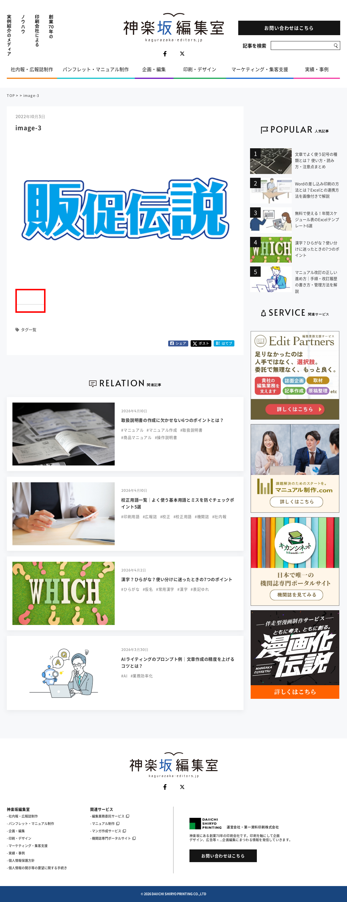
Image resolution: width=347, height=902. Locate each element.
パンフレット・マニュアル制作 (96, 69)
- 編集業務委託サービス (109, 816)
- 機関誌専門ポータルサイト (113, 838)
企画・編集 (154, 69)
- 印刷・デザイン (19, 838)
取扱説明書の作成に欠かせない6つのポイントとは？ (172, 420)
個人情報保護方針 (22, 860)
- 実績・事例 (16, 853)
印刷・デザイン (199, 69)
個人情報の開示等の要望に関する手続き (38, 867)
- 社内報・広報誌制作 (22, 816)
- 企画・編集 (16, 830)
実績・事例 (317, 69)
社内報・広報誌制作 (32, 69)
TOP (11, 95)
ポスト (201, 343)
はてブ (224, 343)
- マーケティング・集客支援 (27, 845)
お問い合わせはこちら (289, 28)
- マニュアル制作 (104, 823)
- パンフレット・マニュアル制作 (30, 823)
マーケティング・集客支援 (259, 69)
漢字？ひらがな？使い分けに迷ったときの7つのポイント (176, 579)
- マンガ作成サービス (108, 830)
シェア (178, 343)
